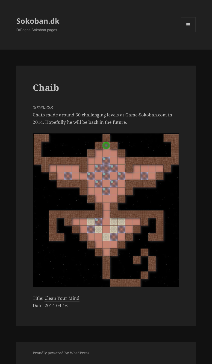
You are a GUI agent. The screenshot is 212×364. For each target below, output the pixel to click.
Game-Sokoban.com (146, 115)
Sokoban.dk (37, 21)
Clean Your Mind (62, 298)
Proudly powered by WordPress (61, 352)
